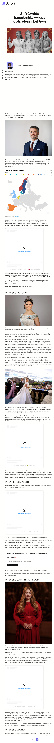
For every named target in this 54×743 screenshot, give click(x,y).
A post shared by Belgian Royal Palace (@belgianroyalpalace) (24, 531)
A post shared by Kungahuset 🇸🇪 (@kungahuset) (24, 465)
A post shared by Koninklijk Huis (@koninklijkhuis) (24, 706)
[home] (12, 3)
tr (37, 739)
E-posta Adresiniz (11, 557)
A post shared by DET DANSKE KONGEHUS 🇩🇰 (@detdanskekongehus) (24, 269)
